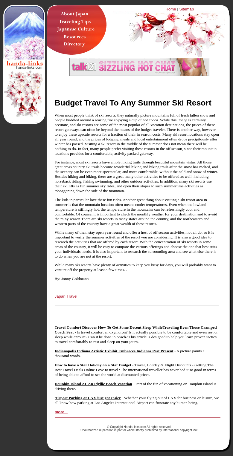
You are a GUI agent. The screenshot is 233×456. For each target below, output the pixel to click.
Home (170, 9)
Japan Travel (66, 296)
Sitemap (186, 9)
